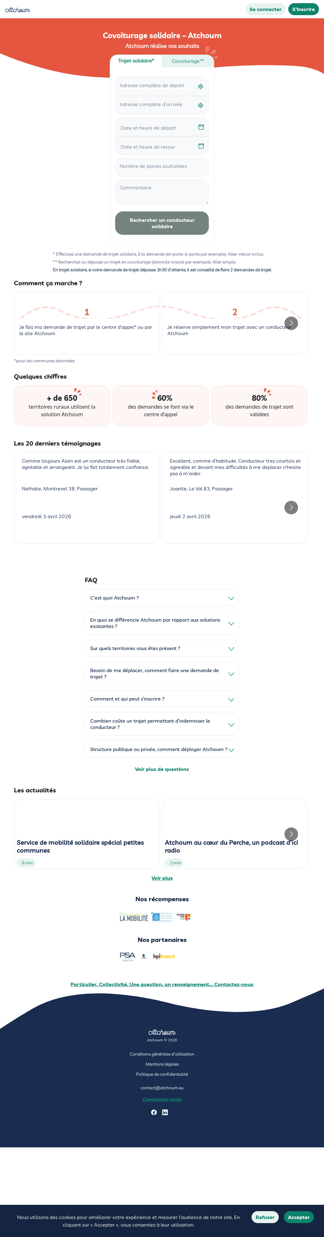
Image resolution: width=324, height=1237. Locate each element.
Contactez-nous (162, 1189)
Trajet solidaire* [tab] (136, 60)
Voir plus (162, 966)
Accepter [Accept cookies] (299, 1217)
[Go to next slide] (291, 367)
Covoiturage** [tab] (188, 61)
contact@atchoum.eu (162, 1177)
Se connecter (266, 9)
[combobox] (162, 86)
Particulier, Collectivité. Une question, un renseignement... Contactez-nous (162, 1073)
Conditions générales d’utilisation (162, 1143)
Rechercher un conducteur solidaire (162, 223)
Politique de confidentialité (162, 1163)
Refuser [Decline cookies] (265, 1217)
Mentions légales (162, 1153)
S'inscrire (303, 9)
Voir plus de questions (162, 857)
